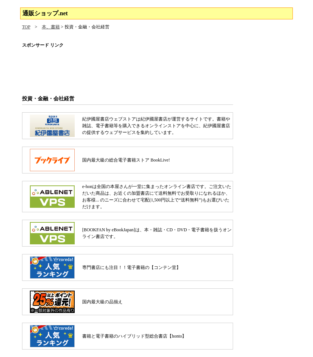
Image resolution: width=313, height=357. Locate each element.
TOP (26, 26)
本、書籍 (51, 26)
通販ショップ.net (45, 13)
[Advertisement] (156, 69)
